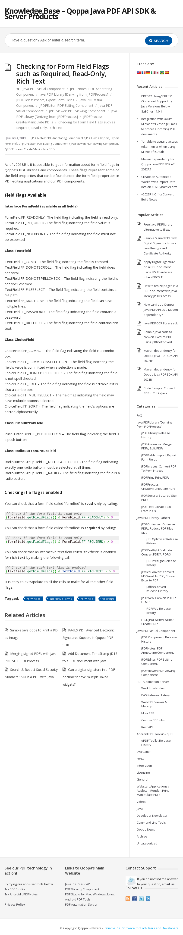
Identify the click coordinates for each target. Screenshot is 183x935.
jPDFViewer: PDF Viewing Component (77, 111)
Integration (144, 765)
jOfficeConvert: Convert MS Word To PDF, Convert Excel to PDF (159, 576)
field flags (108, 598)
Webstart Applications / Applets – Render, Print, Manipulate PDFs (153, 790)
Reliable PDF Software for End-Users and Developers (141, 928)
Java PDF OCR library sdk (161, 323)
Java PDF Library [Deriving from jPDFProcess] (73, 94)
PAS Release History (155, 695)
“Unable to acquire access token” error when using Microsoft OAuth (159, 146)
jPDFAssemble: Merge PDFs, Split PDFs (156, 446)
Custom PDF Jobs (153, 720)
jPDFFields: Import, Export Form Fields (45, 100)
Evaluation (144, 752)
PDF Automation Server (153, 682)
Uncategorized (147, 843)
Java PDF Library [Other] (153, 518)
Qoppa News (146, 829)
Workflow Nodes (153, 688)
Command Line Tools (151, 822)
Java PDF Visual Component (44, 89)
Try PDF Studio (15, 889)
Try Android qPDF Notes (21, 894)
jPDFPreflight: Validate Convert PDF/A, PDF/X (156, 552)
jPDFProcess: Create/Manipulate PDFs (30, 149)
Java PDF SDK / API (78, 884)
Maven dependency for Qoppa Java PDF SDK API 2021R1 (161, 374)
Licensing (143, 772)
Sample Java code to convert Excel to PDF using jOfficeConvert (158, 337)
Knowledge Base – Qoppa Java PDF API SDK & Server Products (80, 13)
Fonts (140, 758)
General (142, 779)
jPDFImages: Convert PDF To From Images (158, 468)
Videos (141, 802)
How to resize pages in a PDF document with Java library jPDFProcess (161, 291)
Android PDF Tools (78, 899)
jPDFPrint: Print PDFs (155, 477)
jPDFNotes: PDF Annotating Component (57, 138)
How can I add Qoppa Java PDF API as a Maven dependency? (161, 309)
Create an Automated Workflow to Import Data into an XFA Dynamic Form (159, 182)
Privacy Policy (15, 904)
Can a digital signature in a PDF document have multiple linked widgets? (89, 677)
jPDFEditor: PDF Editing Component (66, 105)
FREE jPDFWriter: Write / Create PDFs (157, 622)
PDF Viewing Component (82, 889)
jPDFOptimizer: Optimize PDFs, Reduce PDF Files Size (158, 528)
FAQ (139, 415)
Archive (142, 836)
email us (168, 884)
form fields (33, 598)
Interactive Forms (61, 598)
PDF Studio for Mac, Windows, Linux (90, 894)
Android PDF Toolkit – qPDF (155, 734)
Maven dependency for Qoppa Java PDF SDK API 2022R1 (158, 164)
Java (140, 808)
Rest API (147, 727)
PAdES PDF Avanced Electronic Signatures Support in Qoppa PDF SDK (88, 637)
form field (87, 598)
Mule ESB (147, 713)
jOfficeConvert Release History (157, 589)
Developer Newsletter (152, 815)
